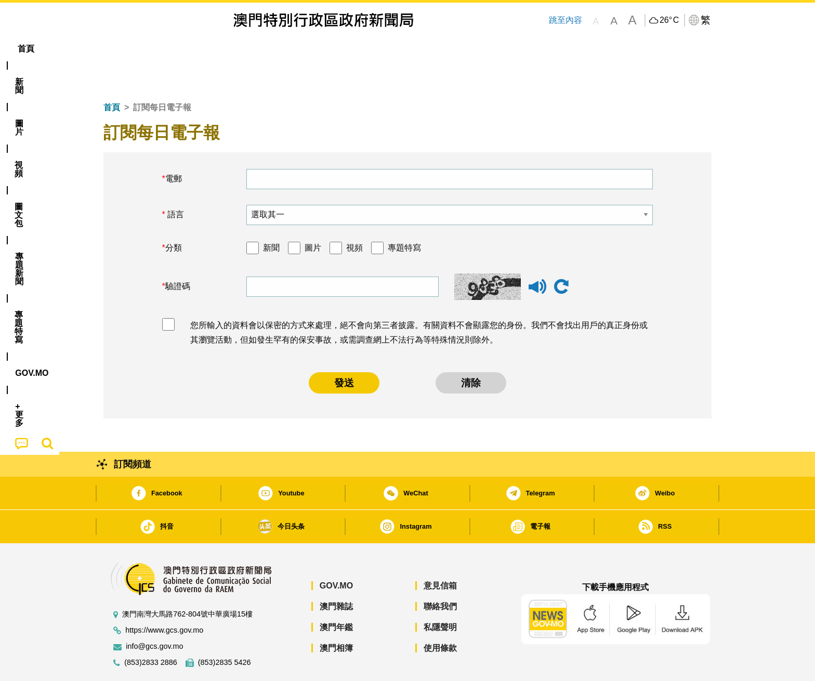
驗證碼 (177, 254)
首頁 (111, 75)
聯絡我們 (440, 574)
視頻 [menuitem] (236, 48)
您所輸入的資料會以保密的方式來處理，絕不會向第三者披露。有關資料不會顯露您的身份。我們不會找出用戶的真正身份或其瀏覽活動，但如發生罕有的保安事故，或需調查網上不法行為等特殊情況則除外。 (419, 301)
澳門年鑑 (336, 595)
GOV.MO (336, 553)
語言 (174, 182)
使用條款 (440, 616)
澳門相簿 (336, 616)
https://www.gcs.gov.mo (164, 599)
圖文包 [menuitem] (278, 48)
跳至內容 (565, 20)
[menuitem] (160, 49)
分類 (173, 216)
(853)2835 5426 (224, 631)
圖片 (313, 216)
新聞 (271, 216)
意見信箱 (440, 553)
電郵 (173, 146)
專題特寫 (404, 216)
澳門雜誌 (336, 574)
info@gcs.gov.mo (154, 615)
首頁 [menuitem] (121, 48)
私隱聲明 (440, 595)
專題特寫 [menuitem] (380, 48)
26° (669, 20)
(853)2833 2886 (150, 631)
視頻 (354, 216)
